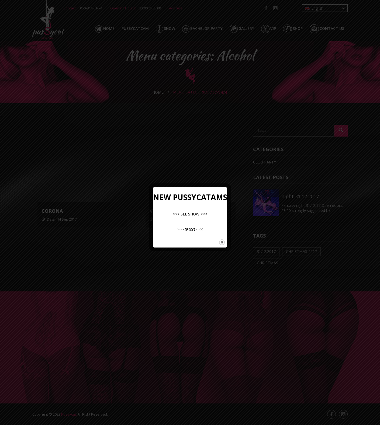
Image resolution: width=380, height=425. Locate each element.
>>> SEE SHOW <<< (190, 214)
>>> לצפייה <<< (190, 229)
